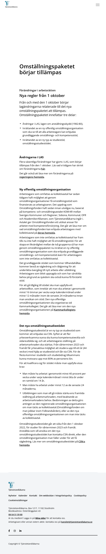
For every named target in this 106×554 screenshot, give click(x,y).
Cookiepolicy (80, 495)
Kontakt (33, 495)
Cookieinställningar (18, 499)
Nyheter (12, 495)
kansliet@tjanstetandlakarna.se (76, 521)
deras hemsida (46, 232)
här (43, 168)
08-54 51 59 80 (15, 514)
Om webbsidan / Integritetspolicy (55, 495)
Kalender (23, 495)
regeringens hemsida (31, 176)
